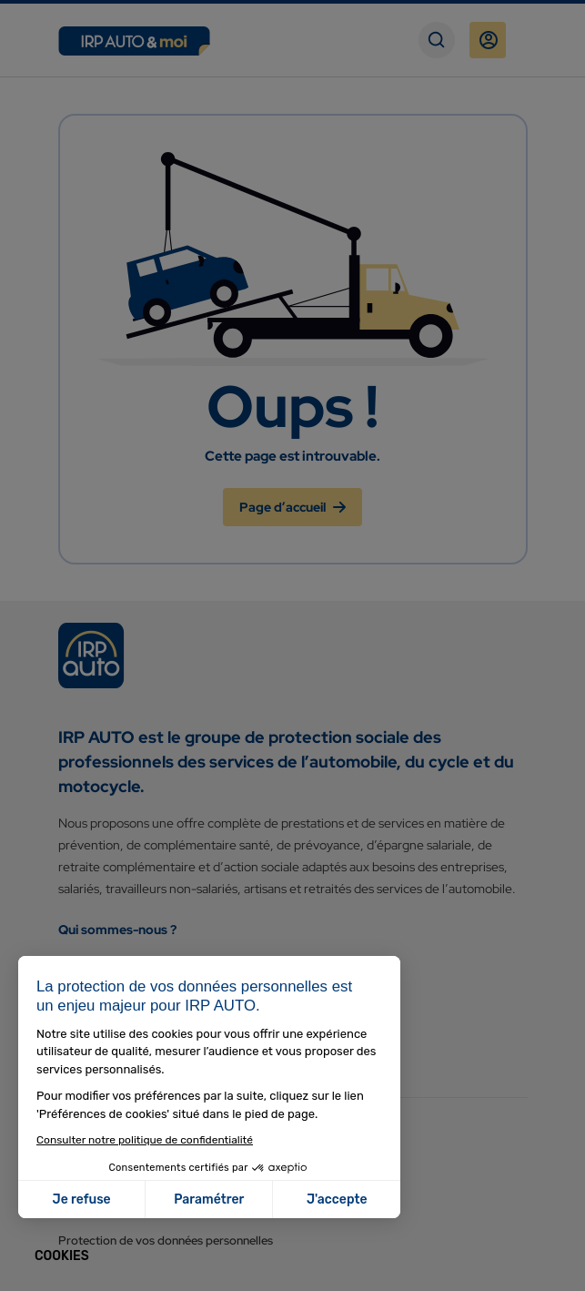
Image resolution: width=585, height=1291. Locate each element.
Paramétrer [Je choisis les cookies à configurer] (209, 1199)
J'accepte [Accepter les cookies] (337, 1199)
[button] (61, 1256)
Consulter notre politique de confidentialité (144, 1139)
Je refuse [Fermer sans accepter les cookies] (82, 1199)
